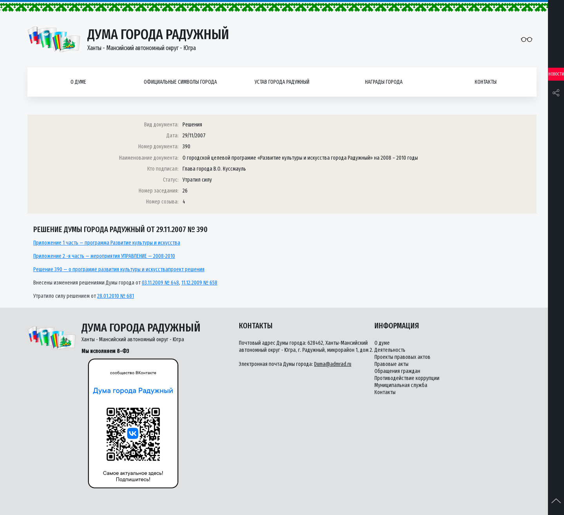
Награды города (384, 82)
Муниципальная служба (400, 385)
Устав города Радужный (282, 82)
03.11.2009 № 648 (160, 282)
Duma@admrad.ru (332, 364)
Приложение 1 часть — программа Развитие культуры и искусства (106, 242)
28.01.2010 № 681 (115, 296)
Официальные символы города (180, 82)
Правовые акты (391, 364)
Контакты (486, 82)
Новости (556, 74)
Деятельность (389, 350)
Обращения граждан (397, 371)
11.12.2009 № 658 (199, 282)
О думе (78, 82)
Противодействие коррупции (406, 378)
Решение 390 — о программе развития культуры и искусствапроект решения (118, 269)
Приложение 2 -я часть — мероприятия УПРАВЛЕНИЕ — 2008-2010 (104, 256)
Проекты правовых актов (402, 357)
